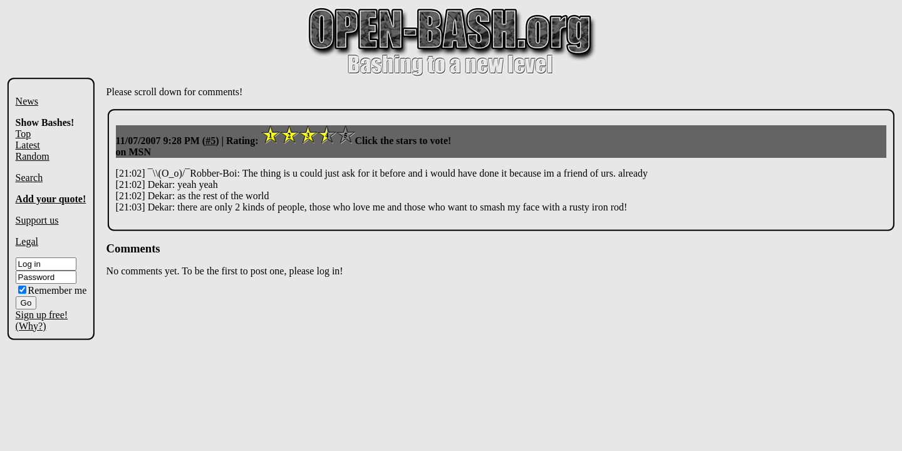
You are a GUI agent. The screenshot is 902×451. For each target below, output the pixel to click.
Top (23, 133)
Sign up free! (42, 314)
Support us (37, 220)
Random (32, 156)
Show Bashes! (45, 122)
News (27, 101)
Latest (28, 145)
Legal (27, 241)
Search (29, 177)
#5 (210, 140)
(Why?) (31, 326)
